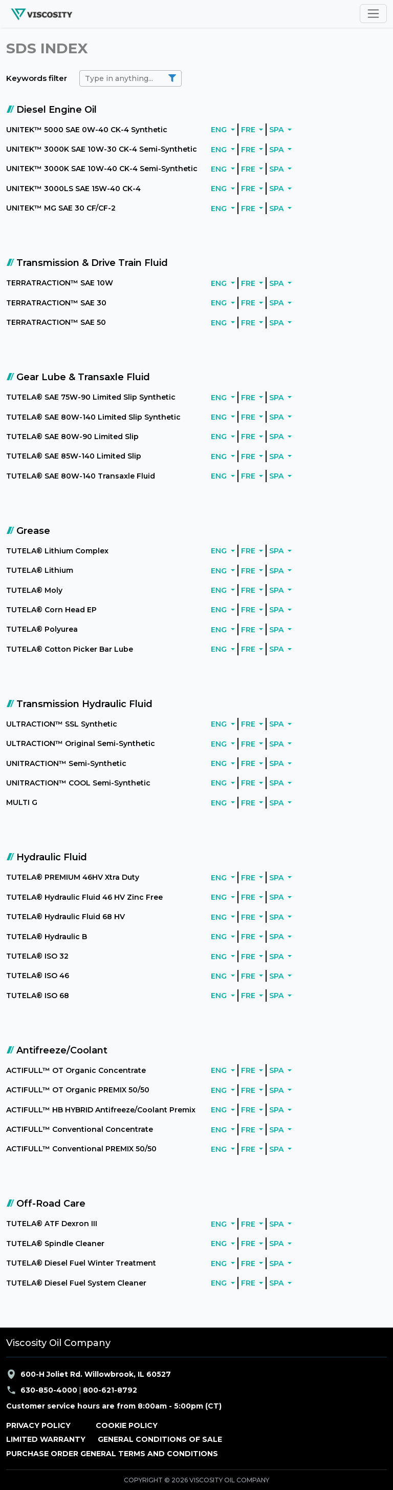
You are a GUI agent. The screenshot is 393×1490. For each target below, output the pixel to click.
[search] (130, 78)
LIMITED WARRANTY (45, 1439)
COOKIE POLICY (127, 1425)
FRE (249, 129)
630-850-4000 (48, 1390)
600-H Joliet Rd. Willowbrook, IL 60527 (88, 1374)
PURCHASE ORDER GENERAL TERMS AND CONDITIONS (112, 1453)
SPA (277, 129)
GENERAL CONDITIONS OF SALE (160, 1439)
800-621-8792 (110, 1390)
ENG (220, 129)
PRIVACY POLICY (38, 1425)
